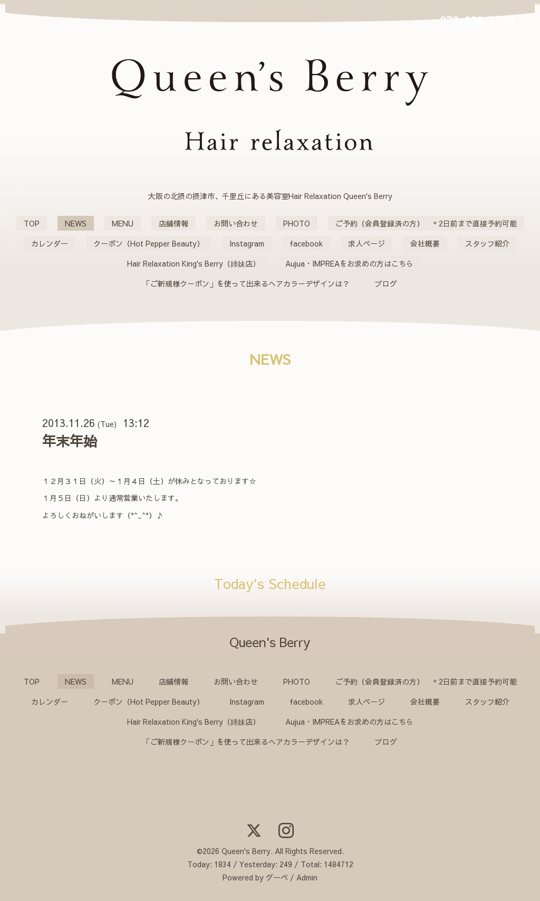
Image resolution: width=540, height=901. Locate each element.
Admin (306, 877)
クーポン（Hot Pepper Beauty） (148, 243)
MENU (122, 223)
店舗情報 (173, 223)
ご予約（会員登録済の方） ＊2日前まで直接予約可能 (426, 223)
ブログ (386, 283)
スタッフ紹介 (487, 243)
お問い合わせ (236, 223)
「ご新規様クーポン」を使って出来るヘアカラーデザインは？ (246, 283)
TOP (32, 223)
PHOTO (296, 223)
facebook (306, 243)
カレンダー (49, 243)
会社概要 (425, 243)
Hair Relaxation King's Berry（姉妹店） (193, 263)
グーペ (277, 877)
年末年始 (69, 440)
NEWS (75, 223)
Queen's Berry (246, 851)
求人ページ (366, 243)
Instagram (246, 243)
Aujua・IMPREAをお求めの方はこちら (349, 263)
